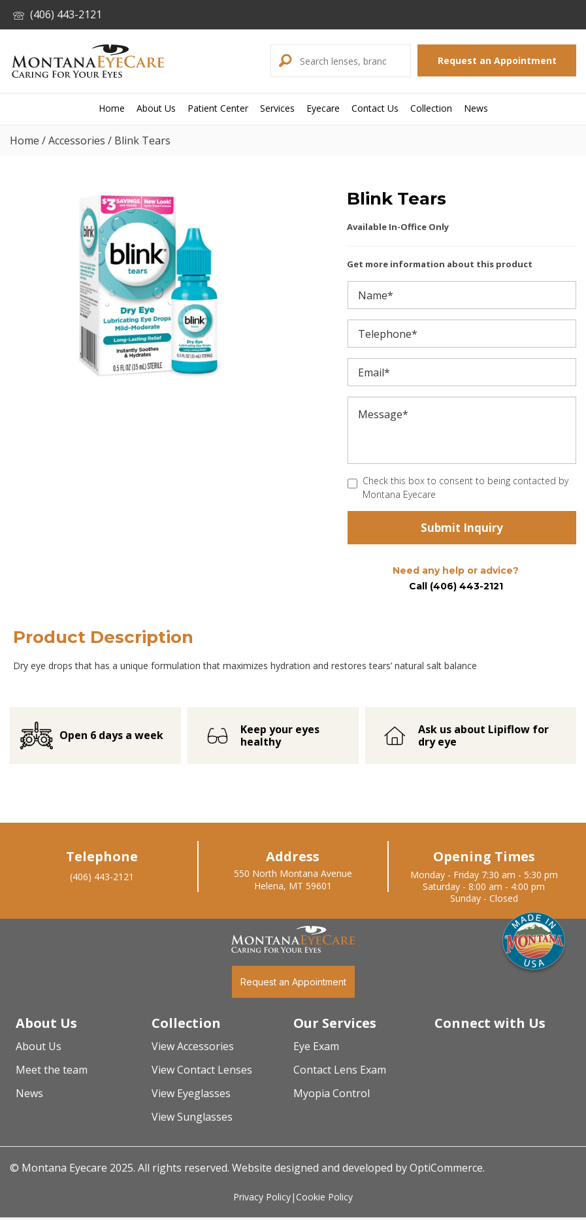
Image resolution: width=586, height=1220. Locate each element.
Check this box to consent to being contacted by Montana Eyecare (465, 487)
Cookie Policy (324, 1200)
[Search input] (354, 60)
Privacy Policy (262, 1200)
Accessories (76, 140)
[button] (283, 60)
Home (24, 140)
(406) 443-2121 (57, 14)
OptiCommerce (446, 1171)
